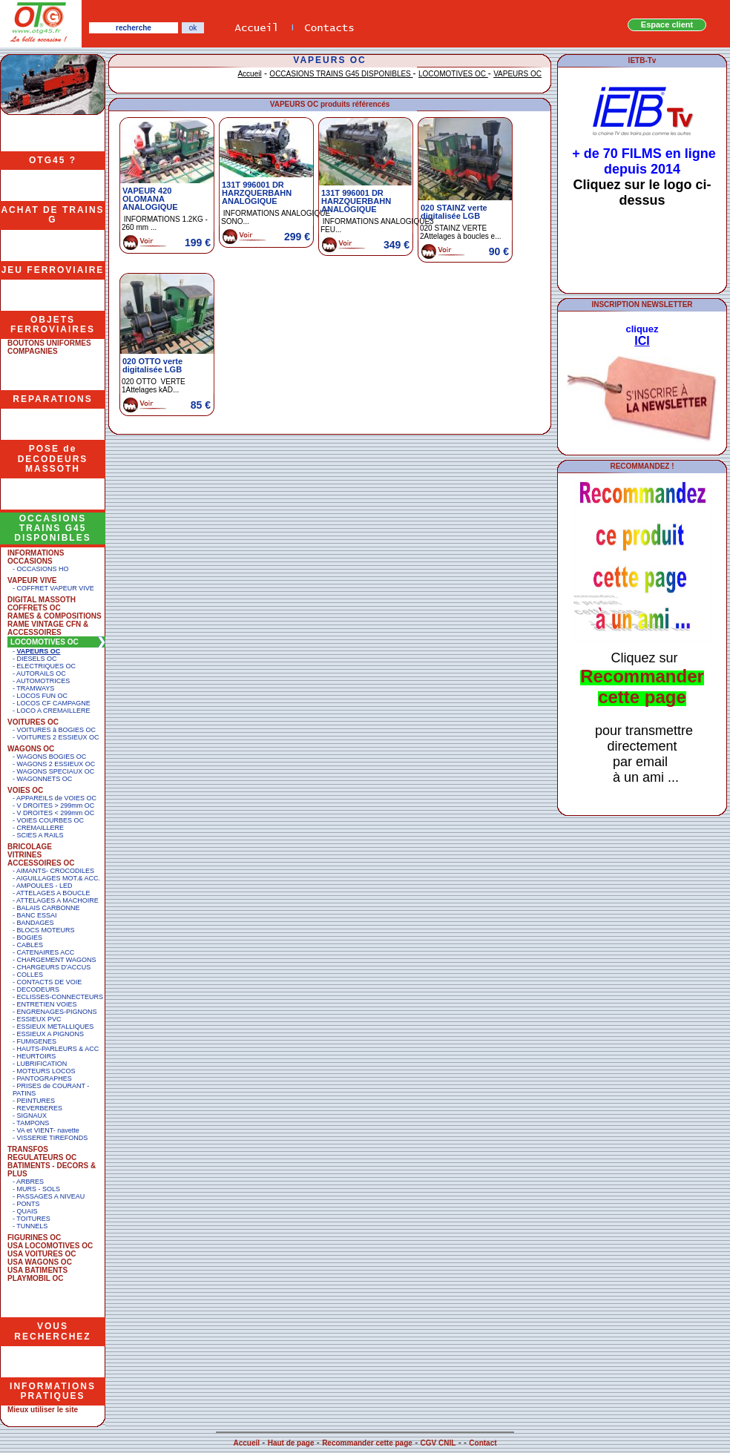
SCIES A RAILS (40, 835)
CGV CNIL (438, 1443)
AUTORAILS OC (41, 673)
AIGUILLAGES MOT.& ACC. (58, 878)
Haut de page (291, 1443)
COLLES (30, 974)
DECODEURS (38, 989)
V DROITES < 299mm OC (56, 813)
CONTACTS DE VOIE (49, 982)
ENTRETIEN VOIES (47, 1004)
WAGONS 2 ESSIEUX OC (56, 764)
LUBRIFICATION (42, 1063)
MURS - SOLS (39, 1189)
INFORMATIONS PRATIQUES (53, 1391)
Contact (482, 1443)
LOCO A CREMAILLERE (54, 710)
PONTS (28, 1203)
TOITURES (33, 1218)
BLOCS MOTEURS (46, 930)
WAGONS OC (30, 749)
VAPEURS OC (39, 651)
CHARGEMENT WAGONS (56, 959)
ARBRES (30, 1181)
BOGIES (30, 937)
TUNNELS (31, 1226)
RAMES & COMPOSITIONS (54, 616)
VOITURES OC (33, 722)
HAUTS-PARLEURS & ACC (58, 1048)
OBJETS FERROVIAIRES (52, 324)
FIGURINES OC (34, 1237)
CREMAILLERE (41, 827)
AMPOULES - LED (44, 885)
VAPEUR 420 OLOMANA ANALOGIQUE (150, 198)
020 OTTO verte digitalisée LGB (152, 365)
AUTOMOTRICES (43, 681)
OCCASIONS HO (43, 569)
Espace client (667, 24)
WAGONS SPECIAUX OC (56, 771)
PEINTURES (36, 1100)
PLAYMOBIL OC (35, 1278)
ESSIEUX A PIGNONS (51, 1034)
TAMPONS (32, 1123)
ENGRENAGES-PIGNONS (57, 1011)
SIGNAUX (32, 1115)
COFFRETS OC (34, 608)
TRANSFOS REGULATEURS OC (41, 1153)
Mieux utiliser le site (42, 1410)
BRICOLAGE (29, 847)
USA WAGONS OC (39, 1262)
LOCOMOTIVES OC (44, 642)
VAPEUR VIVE (32, 580)
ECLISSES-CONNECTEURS (60, 997)
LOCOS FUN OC (42, 695)
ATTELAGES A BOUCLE (53, 893)
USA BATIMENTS (37, 1270)
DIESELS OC (37, 658)
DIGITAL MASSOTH (41, 600)
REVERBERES (40, 1108)
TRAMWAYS (35, 688)
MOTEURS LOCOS (46, 1071)
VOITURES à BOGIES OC (56, 730)
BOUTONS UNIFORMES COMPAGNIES (49, 347)
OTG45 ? (52, 160)
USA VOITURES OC (41, 1254)
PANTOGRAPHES (44, 1078)
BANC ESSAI (37, 915)
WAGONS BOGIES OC (52, 756)
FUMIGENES (37, 1041)
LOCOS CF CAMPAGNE (54, 703)
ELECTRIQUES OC (46, 666)
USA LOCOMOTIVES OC (50, 1246)
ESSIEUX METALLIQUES (55, 1026)
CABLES (30, 945)
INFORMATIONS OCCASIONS (35, 557)
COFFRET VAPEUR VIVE (55, 588)
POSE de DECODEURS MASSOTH (53, 458)
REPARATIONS (53, 399)
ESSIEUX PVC (39, 1019)
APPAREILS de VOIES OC (56, 798)
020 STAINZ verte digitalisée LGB (454, 211)
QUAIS (27, 1211)
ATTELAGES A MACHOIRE (57, 900)
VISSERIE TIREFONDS (52, 1137)
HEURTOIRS (36, 1056)
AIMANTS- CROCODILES (55, 870)
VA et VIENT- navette (48, 1130)
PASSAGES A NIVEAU (51, 1196)
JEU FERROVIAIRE (53, 270)
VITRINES (24, 855)
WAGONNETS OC (45, 778)
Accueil (249, 74)
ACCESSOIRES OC (41, 863)
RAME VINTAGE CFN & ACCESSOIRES (47, 628)
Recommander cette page (367, 1443)
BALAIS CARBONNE (48, 908)
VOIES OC (25, 790)
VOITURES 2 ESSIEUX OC (58, 737)
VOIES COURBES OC (51, 820)
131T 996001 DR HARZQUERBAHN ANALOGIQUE (257, 192)
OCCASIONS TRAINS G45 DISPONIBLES (52, 528)
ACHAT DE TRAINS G (52, 215)
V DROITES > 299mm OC (56, 805)
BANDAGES (35, 922)
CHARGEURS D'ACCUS (54, 967)
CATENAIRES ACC (46, 952)
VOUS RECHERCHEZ (52, 1331)
